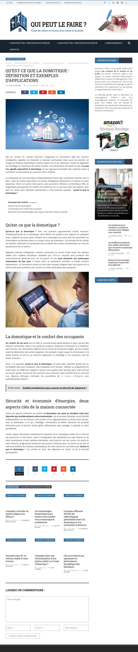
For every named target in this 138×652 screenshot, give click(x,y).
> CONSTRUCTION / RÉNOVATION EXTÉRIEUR (29, 43)
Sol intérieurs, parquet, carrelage (109, 186)
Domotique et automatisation (15, 59)
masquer (33, 202)
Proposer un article (72, 3)
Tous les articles (53, 3)
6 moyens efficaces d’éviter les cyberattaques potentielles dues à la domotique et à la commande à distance (75, 518)
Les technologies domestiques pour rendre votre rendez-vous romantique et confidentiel (45, 517)
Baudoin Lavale (116, 236)
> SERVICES (14, 49)
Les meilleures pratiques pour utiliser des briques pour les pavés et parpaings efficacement (120, 246)
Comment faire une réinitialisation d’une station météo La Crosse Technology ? (47, 559)
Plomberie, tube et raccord (107, 301)
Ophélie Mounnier (117, 253)
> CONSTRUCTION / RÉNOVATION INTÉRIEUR (77, 43)
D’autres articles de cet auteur (36, 487)
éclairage (29, 422)
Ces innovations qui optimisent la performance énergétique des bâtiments (74, 561)
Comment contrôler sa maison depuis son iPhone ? (17, 514)
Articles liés (13, 487)
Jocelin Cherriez (14, 86)
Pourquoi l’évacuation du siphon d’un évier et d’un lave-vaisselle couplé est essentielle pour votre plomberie (113, 313)
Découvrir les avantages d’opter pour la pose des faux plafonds (118, 262)
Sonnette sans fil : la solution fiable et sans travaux (17, 558)
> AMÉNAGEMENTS (113, 43)
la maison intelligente (72, 376)
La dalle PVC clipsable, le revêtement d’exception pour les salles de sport (113, 195)
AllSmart (56, 255)
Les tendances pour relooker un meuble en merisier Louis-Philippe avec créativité (118, 229)
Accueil (9, 3)
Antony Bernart (117, 268)
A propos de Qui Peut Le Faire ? (29, 3)
